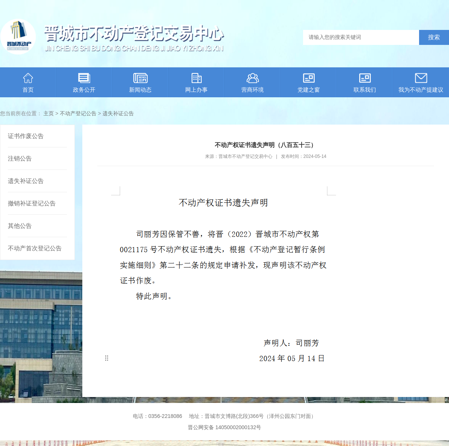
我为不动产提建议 (420, 83)
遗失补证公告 (118, 113)
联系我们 (365, 83)
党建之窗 (308, 83)
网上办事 (196, 83)
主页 (48, 113)
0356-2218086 (165, 416)
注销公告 (20, 158)
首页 (28, 83)
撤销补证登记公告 (32, 203)
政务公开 (84, 83)
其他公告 (20, 226)
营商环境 (252, 83)
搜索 (434, 37)
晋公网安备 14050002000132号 (225, 427)
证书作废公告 (26, 136)
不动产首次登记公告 (35, 248)
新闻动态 (140, 83)
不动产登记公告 (78, 113)
